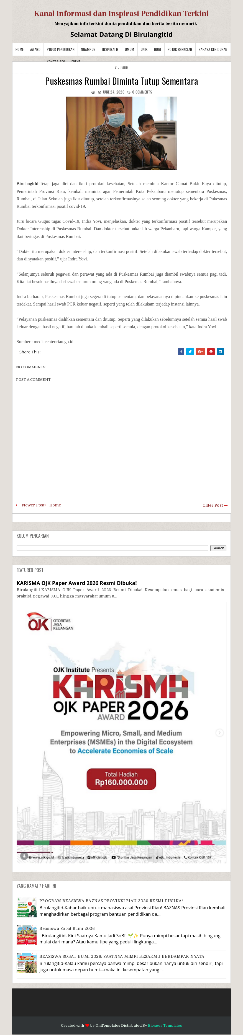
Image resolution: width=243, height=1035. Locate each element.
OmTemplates (108, 1025)
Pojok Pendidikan (61, 49)
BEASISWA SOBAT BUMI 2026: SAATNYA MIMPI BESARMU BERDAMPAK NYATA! (122, 956)
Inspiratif (110, 49)
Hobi (157, 49)
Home (20, 49)
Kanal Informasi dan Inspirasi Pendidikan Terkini (121, 14)
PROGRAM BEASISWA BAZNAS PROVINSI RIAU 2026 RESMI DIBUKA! (111, 901)
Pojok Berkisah (180, 49)
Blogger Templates (165, 1025)
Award (35, 49)
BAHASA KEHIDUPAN (213, 49)
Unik (144, 49)
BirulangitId (27, 183)
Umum (129, 49)
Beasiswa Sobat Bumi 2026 (67, 928)
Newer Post (33, 505)
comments (142, 92)
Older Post (213, 505)
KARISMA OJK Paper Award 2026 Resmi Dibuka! (77, 582)
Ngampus (88, 49)
